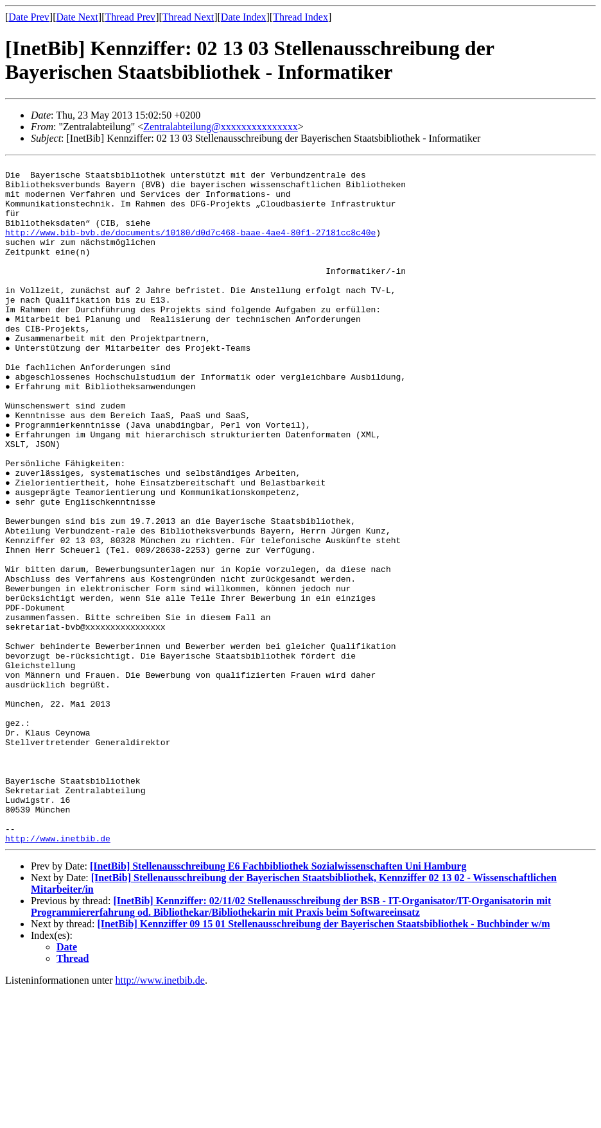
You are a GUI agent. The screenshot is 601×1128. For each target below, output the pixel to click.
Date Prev (28, 17)
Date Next (77, 17)
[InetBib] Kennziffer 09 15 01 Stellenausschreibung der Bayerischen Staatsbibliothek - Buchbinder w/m (324, 1060)
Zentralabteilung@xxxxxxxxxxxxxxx (220, 126)
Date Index (243, 17)
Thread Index (300, 17)
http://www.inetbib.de (57, 975)
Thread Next (188, 17)
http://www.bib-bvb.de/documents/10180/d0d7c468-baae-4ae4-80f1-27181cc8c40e (190, 247)
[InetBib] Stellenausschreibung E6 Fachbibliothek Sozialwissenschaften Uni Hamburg (278, 1002)
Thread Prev (130, 17)
